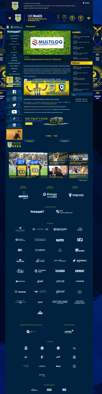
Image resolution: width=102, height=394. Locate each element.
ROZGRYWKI (14, 60)
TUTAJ (66, 102)
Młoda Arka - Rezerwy (14, 44)
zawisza (85, 101)
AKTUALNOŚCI (14, 38)
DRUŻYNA (14, 57)
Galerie (14, 46)
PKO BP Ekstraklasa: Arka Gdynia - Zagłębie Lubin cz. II (22, 176)
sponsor (84, 99)
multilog (78, 99)
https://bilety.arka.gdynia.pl (50, 103)
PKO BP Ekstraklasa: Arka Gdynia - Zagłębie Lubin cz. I (58, 163)
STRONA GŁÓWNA (14, 35)
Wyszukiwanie (14, 52)
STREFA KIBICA (14, 68)
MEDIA (14, 71)
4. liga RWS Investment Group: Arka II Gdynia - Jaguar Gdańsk (78, 163)
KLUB (14, 55)
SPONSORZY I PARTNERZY (14, 63)
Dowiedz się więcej (28, 5)
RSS (14, 49)
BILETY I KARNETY (14, 66)
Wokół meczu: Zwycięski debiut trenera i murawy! (80, 53)
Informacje (14, 41)
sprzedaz (78, 101)
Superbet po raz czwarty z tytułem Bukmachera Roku (81, 90)
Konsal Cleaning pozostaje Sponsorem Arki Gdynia (79, 79)
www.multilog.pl (32, 76)
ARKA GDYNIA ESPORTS (14, 74)
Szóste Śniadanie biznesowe (56, 176)
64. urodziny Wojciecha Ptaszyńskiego (78, 48)
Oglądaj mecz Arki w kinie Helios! (80, 58)
